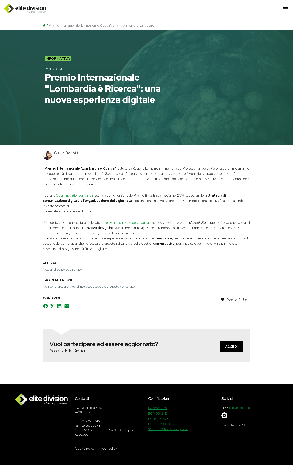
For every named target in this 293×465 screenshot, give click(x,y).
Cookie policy (85, 448)
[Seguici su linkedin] (224, 415)
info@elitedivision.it (240, 408)
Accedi (231, 346)
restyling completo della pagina (127, 222)
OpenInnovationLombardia (75, 195)
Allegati (51, 263)
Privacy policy (107, 448)
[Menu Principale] (285, 8)
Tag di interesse (58, 280)
